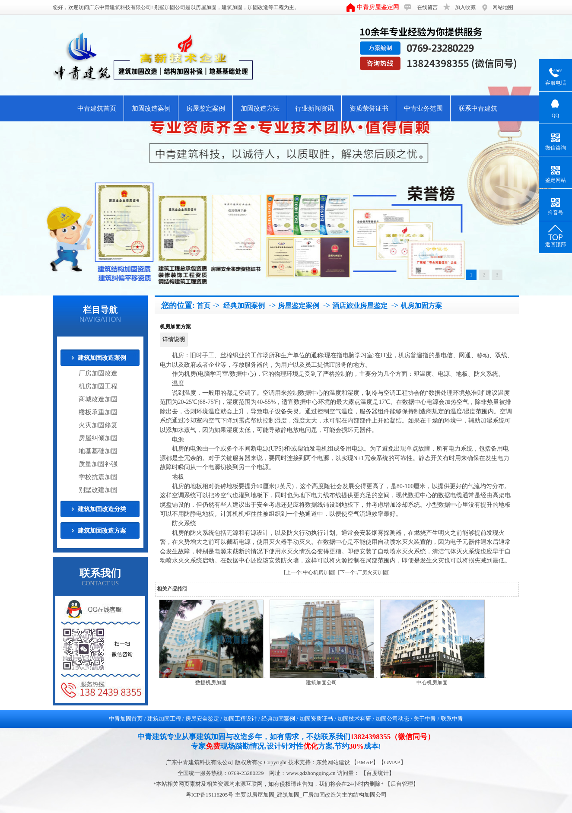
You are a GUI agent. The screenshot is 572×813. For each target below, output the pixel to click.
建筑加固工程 (164, 718)
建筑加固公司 (321, 683)
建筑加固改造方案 (102, 530)
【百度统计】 (377, 773)
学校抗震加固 (98, 476)
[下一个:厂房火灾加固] (364, 572)
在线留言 (427, 7)
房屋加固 (206, 7)
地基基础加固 (98, 451)
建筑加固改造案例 (102, 358)
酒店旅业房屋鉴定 (360, 305)
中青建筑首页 (96, 108)
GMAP (392, 762)
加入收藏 (465, 7)
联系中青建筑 (477, 108)
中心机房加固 (432, 683)
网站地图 (503, 7)
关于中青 (424, 718)
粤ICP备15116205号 (210, 794)
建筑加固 (232, 7)
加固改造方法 (260, 108)
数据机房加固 (210, 683)
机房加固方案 (421, 305)
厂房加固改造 (98, 373)
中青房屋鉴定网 (378, 7)
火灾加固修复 (98, 425)
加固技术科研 (354, 718)
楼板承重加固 (98, 412)
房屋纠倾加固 (98, 438)
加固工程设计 (240, 718)
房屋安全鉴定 (202, 718)
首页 (203, 305)
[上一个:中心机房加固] (309, 572)
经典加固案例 (244, 305)
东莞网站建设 (333, 762)
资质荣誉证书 (369, 108)
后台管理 (402, 784)
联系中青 (452, 718)
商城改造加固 (98, 399)
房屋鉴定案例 (205, 108)
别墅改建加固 (98, 489)
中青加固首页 (126, 718)
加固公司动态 (392, 718)
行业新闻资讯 (314, 108)
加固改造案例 (151, 108)
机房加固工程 (98, 386)
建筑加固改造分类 (102, 509)
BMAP (365, 762)
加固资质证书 (316, 718)
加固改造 (258, 7)
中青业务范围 (423, 108)
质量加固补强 (98, 463)
